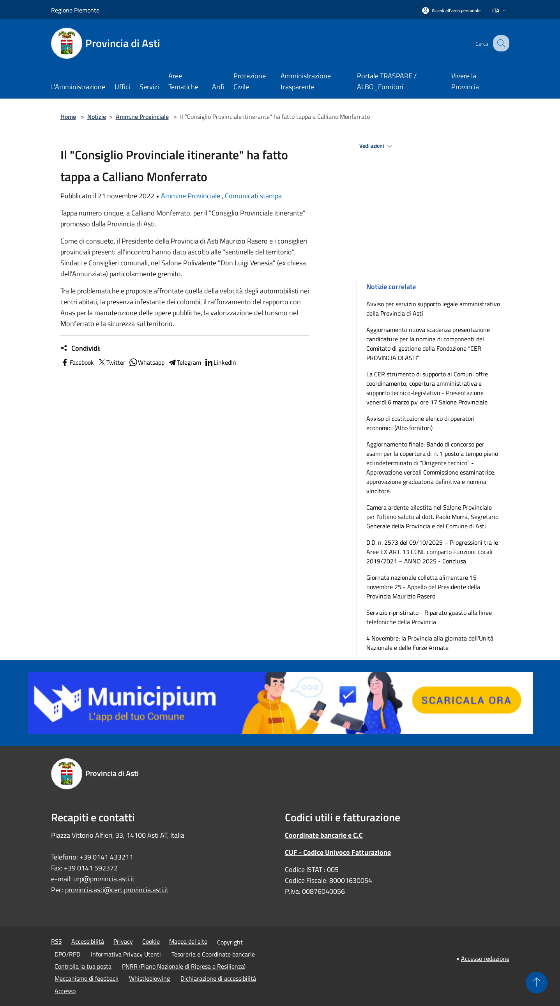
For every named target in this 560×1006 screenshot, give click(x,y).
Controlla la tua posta (83, 966)
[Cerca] (500, 43)
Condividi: (80, 348)
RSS (56, 941)
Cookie (151, 941)
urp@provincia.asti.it (103, 879)
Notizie (96, 116)
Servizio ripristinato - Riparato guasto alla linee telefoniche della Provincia (429, 617)
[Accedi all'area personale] (451, 10)
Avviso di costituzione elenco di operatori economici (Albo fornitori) (420, 423)
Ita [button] (500, 10)
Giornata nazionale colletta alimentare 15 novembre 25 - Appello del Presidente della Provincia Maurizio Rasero (423, 587)
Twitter (111, 362)
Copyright (230, 942)
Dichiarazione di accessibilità (218, 978)
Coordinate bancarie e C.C (324, 835)
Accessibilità (87, 941)
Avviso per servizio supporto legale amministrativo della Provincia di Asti (433, 308)
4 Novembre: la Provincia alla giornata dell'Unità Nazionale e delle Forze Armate (429, 643)
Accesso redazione (485, 958)
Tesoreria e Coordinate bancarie (213, 954)
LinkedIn (220, 362)
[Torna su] (537, 983)
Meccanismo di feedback (86, 978)
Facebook (77, 362)
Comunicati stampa (253, 196)
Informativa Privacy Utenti (126, 954)
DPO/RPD (67, 954)
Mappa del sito (188, 941)
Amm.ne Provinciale (142, 116)
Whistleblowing (149, 978)
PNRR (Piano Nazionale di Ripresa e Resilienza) (184, 966)
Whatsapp (146, 362)
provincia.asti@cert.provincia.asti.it (116, 889)
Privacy (123, 941)
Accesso (65, 990)
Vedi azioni (376, 146)
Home (68, 116)
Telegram (184, 362)
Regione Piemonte (75, 10)
